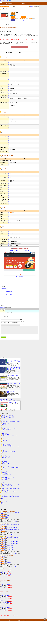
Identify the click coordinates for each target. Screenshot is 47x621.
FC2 (3, 427)
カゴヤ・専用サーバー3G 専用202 (7, 547)
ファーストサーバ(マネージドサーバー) (8, 486)
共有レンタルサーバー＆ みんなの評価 (9, 511)
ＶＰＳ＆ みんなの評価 (6, 523)
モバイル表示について (4, 0)
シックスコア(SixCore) (6, 444)
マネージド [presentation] (11, 400)
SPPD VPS (4, 468)
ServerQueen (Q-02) (4, 288)
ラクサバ (3, 452)
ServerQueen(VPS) (5, 469)
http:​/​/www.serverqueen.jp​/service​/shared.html (22, 20)
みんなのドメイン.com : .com (6, 597)
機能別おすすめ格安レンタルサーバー (7, 416)
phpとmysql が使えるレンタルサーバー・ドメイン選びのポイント (27, 620)
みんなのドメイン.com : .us (5, 609)
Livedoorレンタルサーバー (6, 429)
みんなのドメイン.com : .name (6, 602)
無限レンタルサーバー (6, 455)
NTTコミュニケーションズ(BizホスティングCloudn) (10, 467)
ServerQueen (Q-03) (4, 290)
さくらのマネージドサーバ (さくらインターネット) (10, 484)
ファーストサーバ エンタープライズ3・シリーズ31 (9, 539)
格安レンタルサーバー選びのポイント (7, 415)
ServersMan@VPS (5, 471)
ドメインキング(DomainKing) (7, 445)
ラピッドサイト (4, 479)
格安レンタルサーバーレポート (6, 420)
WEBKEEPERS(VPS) (5, 473)
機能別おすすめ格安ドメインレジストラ (7, 492)
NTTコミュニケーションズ (6, 430)
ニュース (2, 503)
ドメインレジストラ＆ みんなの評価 (8, 555)
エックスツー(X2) (5, 439)
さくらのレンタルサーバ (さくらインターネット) (10, 435)
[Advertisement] (9, 347)
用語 (2, 502)
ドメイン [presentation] (15, 400)
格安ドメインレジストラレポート (6, 494)
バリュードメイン (4, 560)
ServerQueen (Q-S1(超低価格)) (6, 291)
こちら (10, 410)
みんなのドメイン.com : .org (6, 607)
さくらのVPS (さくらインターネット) (8, 477)
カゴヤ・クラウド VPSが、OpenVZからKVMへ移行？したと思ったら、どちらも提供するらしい (13, 368)
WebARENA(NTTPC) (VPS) (6, 474)
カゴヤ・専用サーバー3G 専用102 (7, 545)
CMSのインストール (4, 498)
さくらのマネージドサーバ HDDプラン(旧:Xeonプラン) (10, 537)
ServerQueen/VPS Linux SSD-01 (6, 293)
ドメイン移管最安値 (6, 591)
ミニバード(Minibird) (4, 517)
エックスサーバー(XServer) (6, 438)
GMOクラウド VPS (5, 463)
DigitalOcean (4, 462)
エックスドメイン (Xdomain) (6, 562)
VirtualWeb (4, 472)
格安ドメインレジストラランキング (7, 495)
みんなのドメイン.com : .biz (6, 595)
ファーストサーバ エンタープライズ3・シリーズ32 (9, 541)
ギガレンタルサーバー (6, 441)
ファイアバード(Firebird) (5, 515)
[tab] (3, 400)
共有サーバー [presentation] (2, 400)
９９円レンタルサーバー (6, 456)
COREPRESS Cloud (5, 423)
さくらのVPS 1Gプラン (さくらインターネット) (9, 527)
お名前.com (3, 556)
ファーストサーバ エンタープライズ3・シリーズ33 (9, 543)
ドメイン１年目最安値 (6, 580)
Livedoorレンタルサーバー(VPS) (7, 466)
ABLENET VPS (4, 460)
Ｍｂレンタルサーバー (6, 457)
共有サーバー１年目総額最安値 (8, 568)
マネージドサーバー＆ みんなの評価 (8, 536)
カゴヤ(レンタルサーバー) (6, 440)
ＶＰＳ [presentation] (7, 400)
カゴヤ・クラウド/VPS (6, 478)
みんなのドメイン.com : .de (5, 584)
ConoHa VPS (4, 461)
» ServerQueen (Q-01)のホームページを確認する (19, 250)
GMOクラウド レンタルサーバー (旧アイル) (9, 428)
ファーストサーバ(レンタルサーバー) (8, 451)
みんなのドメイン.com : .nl (5, 586)
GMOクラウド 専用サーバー (7, 490)
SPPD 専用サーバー (5, 483)
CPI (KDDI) (4, 424)
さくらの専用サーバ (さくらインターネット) (9, 491)
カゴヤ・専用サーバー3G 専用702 (7, 549)
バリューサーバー (5, 450)
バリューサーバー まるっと (5, 572)
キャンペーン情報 (4, 501)
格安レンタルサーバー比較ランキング (7, 417)
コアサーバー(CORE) (5, 443)
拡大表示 (4, 18)
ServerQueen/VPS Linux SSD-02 (6, 294)
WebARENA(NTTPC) (5, 433)
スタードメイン (3, 558)
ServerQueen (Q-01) (20, 276)
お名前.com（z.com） (6, 434)
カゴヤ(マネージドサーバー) (7, 485)
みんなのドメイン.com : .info (6, 600)
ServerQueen (4, 432)
